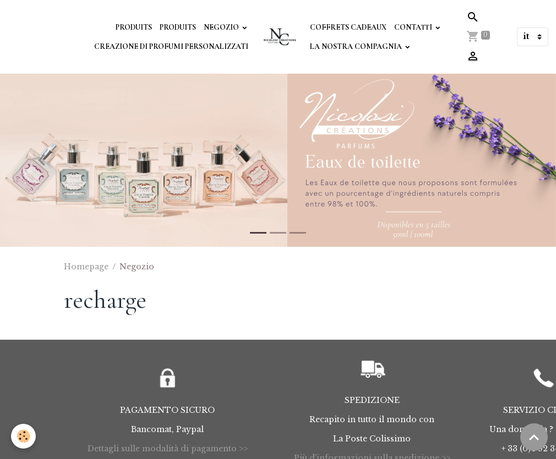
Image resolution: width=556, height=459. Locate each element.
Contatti (414, 27)
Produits (134, 27)
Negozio (222, 27)
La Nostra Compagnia (357, 46)
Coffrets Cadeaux (348, 27)
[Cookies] (23, 436)
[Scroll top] (534, 437)
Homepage (86, 267)
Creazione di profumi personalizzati (171, 46)
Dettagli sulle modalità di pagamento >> (168, 449)
